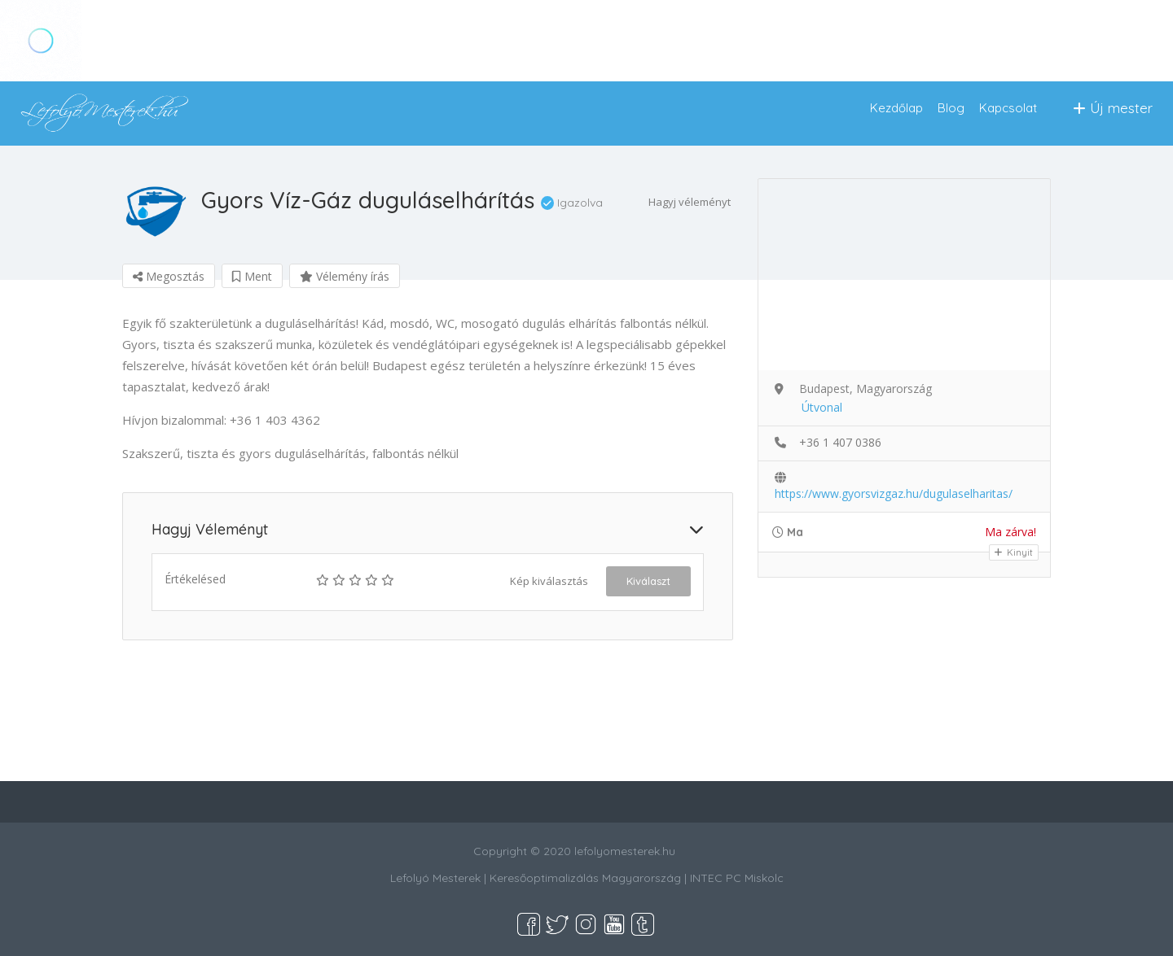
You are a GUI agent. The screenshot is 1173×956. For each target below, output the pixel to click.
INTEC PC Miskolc (737, 878)
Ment (252, 276)
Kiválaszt (648, 580)
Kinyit (1014, 552)
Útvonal (822, 407)
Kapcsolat (1008, 108)
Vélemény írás (344, 276)
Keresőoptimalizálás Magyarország (585, 878)
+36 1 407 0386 (840, 442)
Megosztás (168, 276)
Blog (951, 108)
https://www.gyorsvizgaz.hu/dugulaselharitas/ (894, 493)
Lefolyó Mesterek (435, 878)
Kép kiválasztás (549, 581)
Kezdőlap (896, 108)
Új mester (1113, 107)
